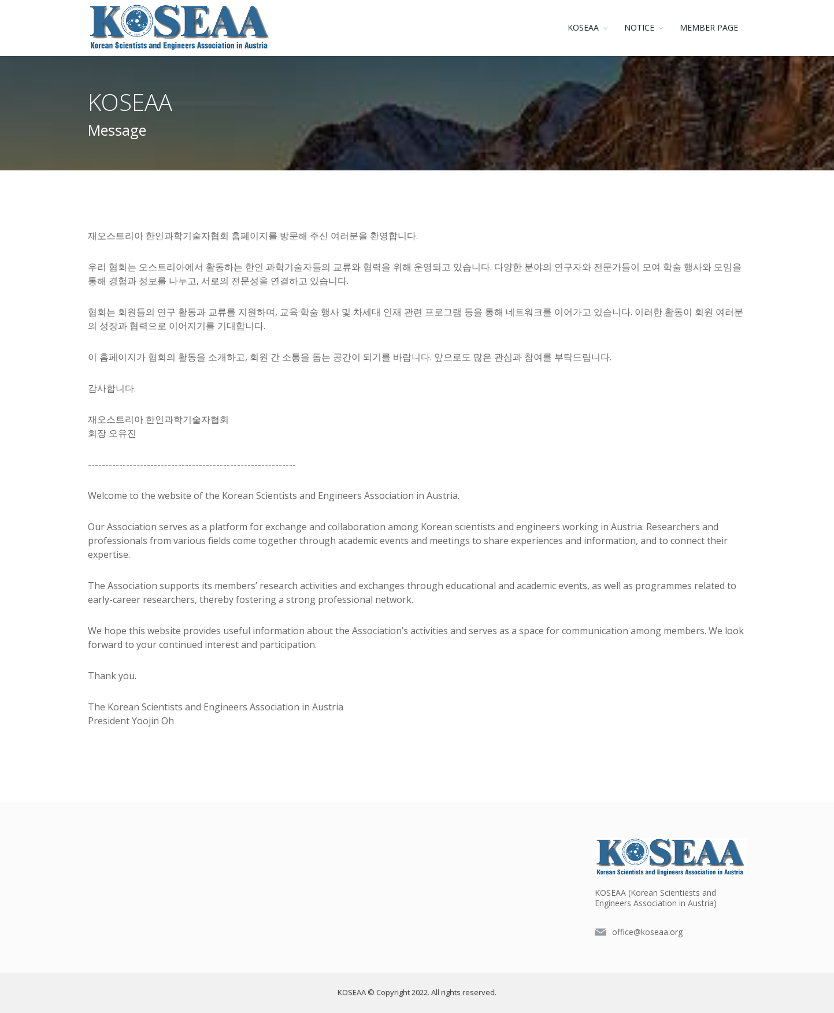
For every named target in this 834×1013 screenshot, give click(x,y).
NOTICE (639, 27)
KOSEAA (583, 27)
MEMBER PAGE (709, 27)
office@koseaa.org (647, 931)
